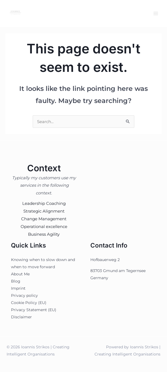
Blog (15, 281)
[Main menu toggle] (156, 14)
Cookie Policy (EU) (28, 302)
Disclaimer (21, 316)
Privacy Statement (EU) (33, 309)
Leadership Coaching (44, 203)
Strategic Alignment (44, 211)
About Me (20, 273)
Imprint (18, 288)
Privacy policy (24, 295)
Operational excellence (44, 226)
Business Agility (44, 234)
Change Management (43, 218)
